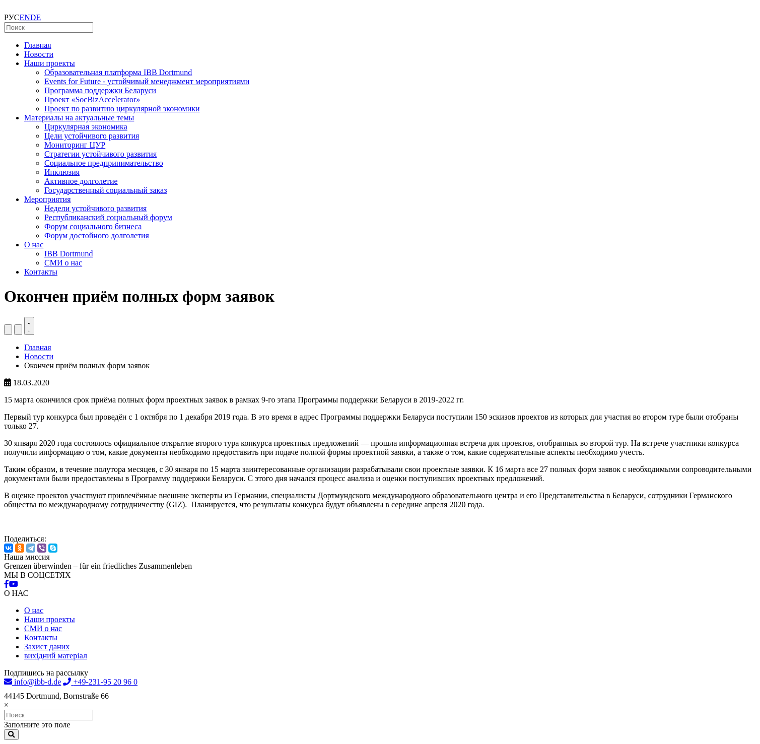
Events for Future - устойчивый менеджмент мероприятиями (146, 81)
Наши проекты (49, 63)
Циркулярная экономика (85, 126)
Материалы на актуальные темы (79, 117)
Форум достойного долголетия (96, 235)
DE (35, 17)
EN (25, 17)
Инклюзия (62, 172)
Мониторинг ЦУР (74, 145)
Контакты (40, 271)
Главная (37, 45)
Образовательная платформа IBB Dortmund (118, 72)
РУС (12, 17)
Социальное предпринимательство (103, 163)
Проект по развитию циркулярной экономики (122, 108)
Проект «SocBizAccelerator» (92, 99)
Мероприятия (47, 199)
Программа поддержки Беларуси (100, 90)
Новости (38, 54)
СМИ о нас (63, 262)
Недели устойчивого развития (95, 208)
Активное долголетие (81, 181)
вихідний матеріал (55, 655)
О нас (33, 244)
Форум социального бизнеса (93, 226)
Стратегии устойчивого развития (100, 154)
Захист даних (47, 646)
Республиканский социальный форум (108, 217)
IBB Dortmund (68, 253)
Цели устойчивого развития (91, 135)
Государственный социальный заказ (105, 190)
